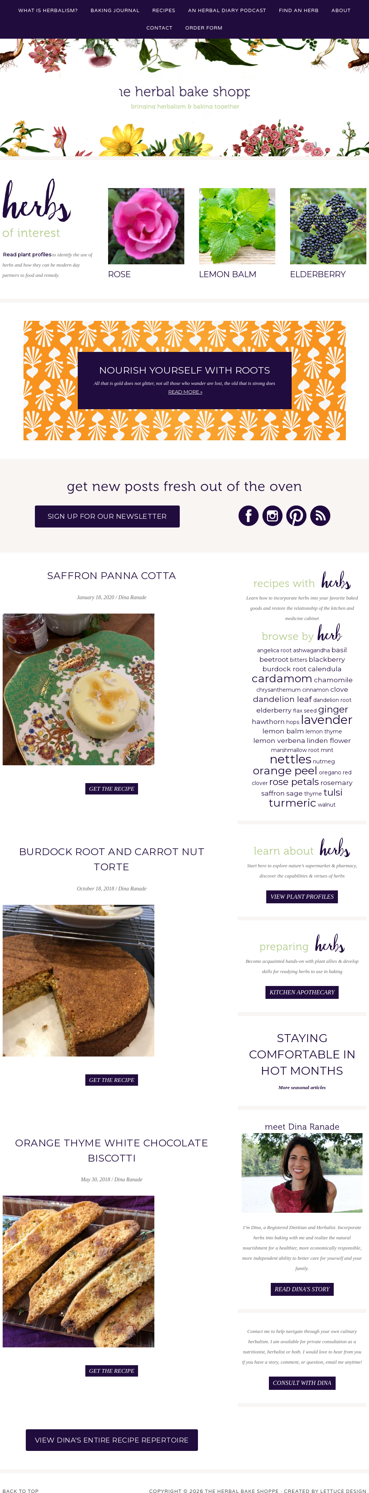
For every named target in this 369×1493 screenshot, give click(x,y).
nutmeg (324, 758)
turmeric (292, 799)
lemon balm (283, 728)
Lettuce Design (342, 1481)
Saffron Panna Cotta (112, 573)
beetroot (274, 656)
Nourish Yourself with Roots (184, 370)
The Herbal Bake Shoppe (185, 99)
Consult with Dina (302, 1375)
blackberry (327, 656)
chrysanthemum (278, 686)
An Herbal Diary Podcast (227, 11)
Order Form (204, 28)
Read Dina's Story (302, 1283)
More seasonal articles (302, 1081)
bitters (298, 656)
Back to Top (21, 1481)
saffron (273, 790)
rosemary (336, 779)
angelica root (274, 647)
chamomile (333, 677)
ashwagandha (311, 647)
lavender (327, 716)
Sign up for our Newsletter (117, 516)
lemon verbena (279, 737)
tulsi (333, 789)
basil (339, 647)
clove (339, 686)
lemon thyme (324, 728)
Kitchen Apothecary (302, 987)
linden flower (329, 737)
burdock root (284, 666)
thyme (313, 790)
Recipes (164, 11)
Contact (159, 28)
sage (294, 790)
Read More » (185, 392)
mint (327, 747)
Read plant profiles (26, 254)
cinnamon (315, 686)
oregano (330, 769)
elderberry (274, 707)
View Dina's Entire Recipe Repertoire (112, 1429)
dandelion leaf (282, 696)
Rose (119, 274)
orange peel (285, 767)
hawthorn (268, 718)
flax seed (305, 707)
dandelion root (332, 697)
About (341, 11)
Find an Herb (299, 11)
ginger (333, 706)
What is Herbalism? (48, 11)
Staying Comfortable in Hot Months (302, 1048)
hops (292, 719)
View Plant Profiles (302, 893)
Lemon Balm (227, 274)
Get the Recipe (111, 784)
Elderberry (317, 274)
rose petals (294, 778)
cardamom (282, 675)
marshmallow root (295, 747)
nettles (290, 756)
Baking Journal (115, 11)
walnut (327, 801)
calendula (325, 666)
